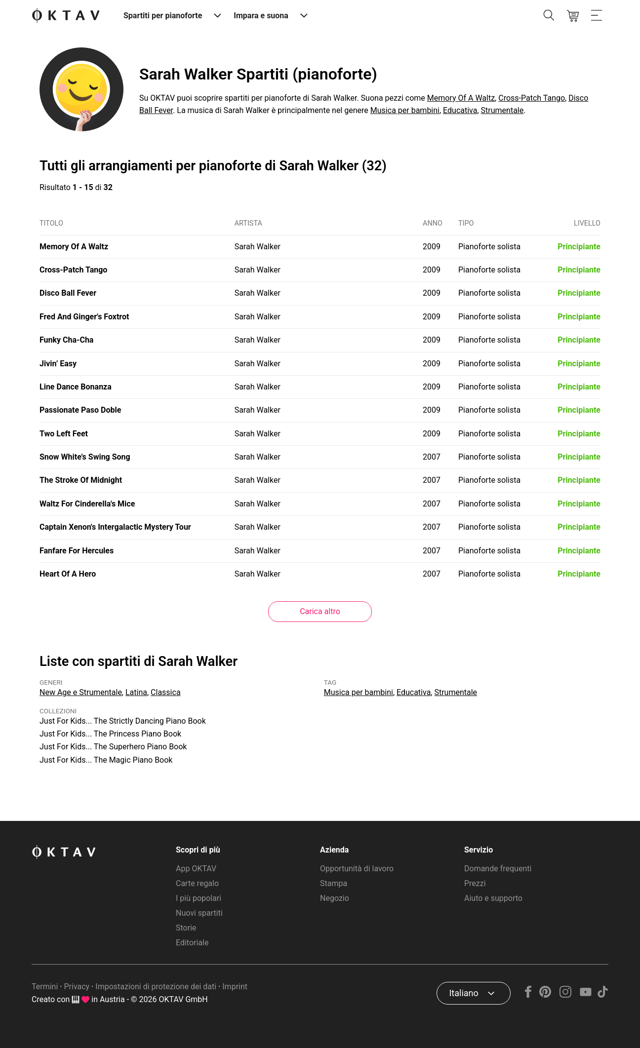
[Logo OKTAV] (66, 16)
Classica (166, 692)
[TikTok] (602, 995)
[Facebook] (528, 995)
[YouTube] (585, 995)
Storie (186, 927)
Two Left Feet (64, 433)
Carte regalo (197, 883)
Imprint (234, 986)
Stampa (333, 883)
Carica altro (320, 611)
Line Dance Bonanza (76, 386)
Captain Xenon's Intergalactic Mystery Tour (115, 527)
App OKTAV (196, 868)
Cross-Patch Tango (531, 98)
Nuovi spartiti (199, 913)
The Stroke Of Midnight (81, 480)
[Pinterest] (545, 995)
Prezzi (475, 883)
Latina (136, 692)
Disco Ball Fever (68, 293)
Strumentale (502, 110)
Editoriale (192, 942)
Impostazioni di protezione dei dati (155, 986)
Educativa (460, 110)
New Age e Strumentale (81, 692)
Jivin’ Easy (58, 363)
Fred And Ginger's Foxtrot (84, 316)
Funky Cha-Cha (66, 340)
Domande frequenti (497, 868)
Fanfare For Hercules (77, 550)
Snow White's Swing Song (85, 457)
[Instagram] (566, 995)
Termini (45, 986)
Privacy (76, 986)
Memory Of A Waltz (461, 98)
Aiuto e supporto (493, 898)
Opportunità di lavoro (357, 868)
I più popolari (198, 898)
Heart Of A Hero (68, 574)
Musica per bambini (405, 110)
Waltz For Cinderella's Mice (87, 503)
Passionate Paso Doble (80, 410)
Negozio (334, 898)
